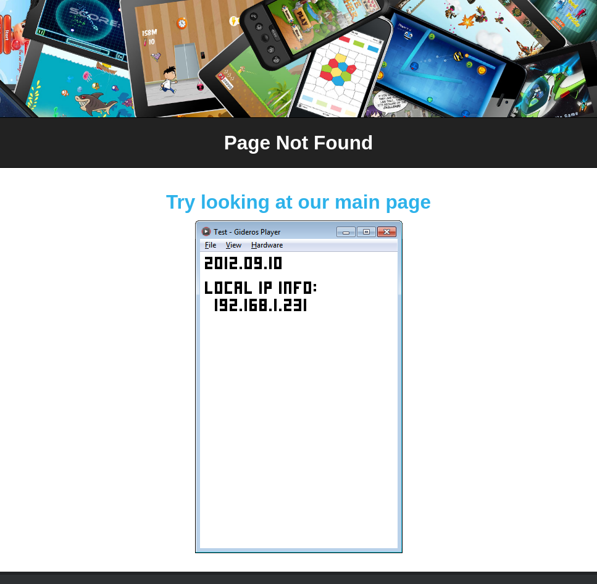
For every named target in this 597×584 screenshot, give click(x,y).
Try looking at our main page (298, 202)
